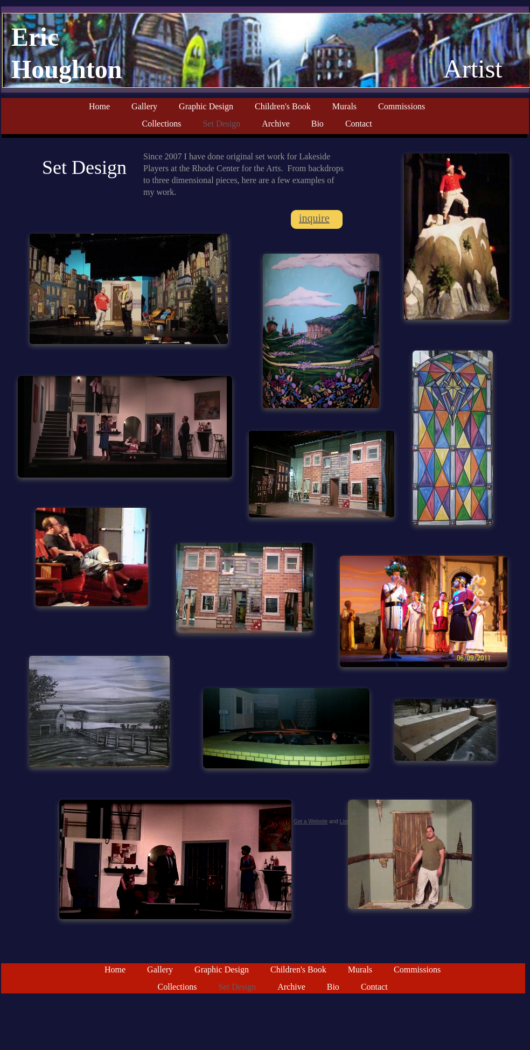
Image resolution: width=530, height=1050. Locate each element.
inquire (314, 218)
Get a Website (310, 821)
